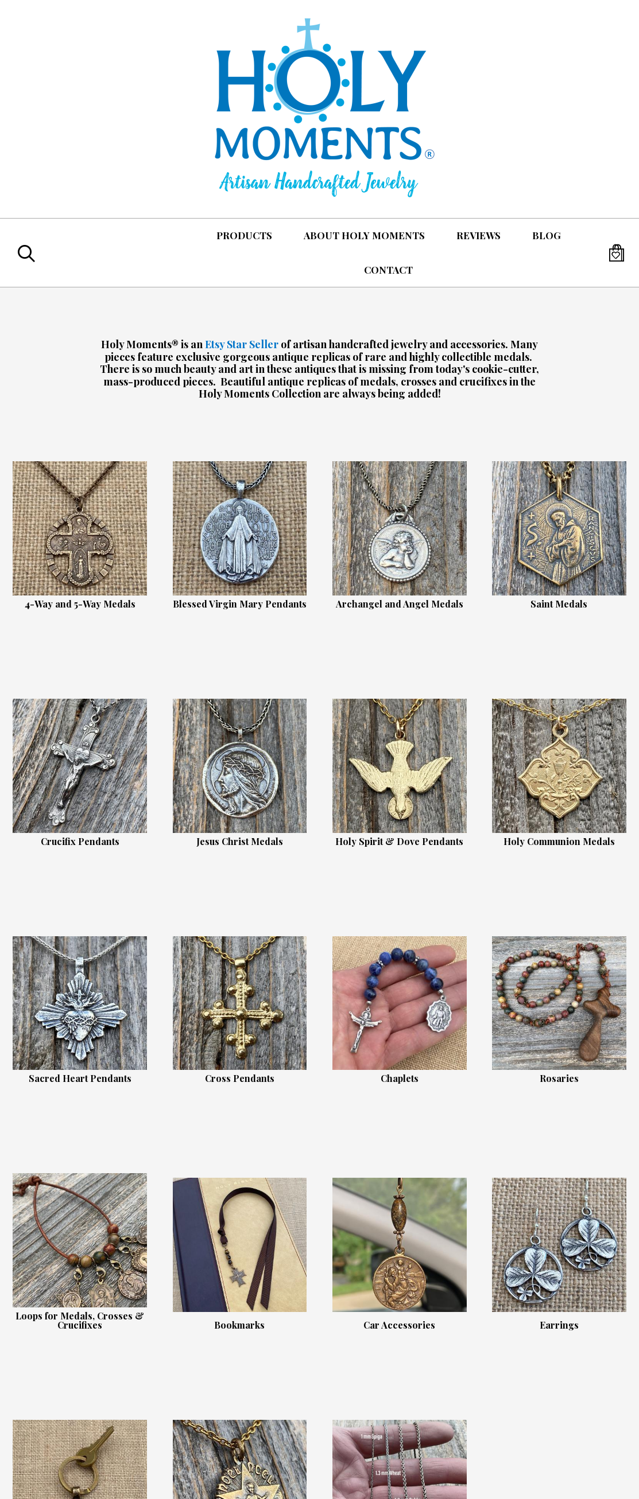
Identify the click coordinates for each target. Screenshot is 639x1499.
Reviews (478, 235)
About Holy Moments (364, 235)
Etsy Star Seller (241, 344)
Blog (546, 235)
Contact (388, 269)
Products (244, 235)
